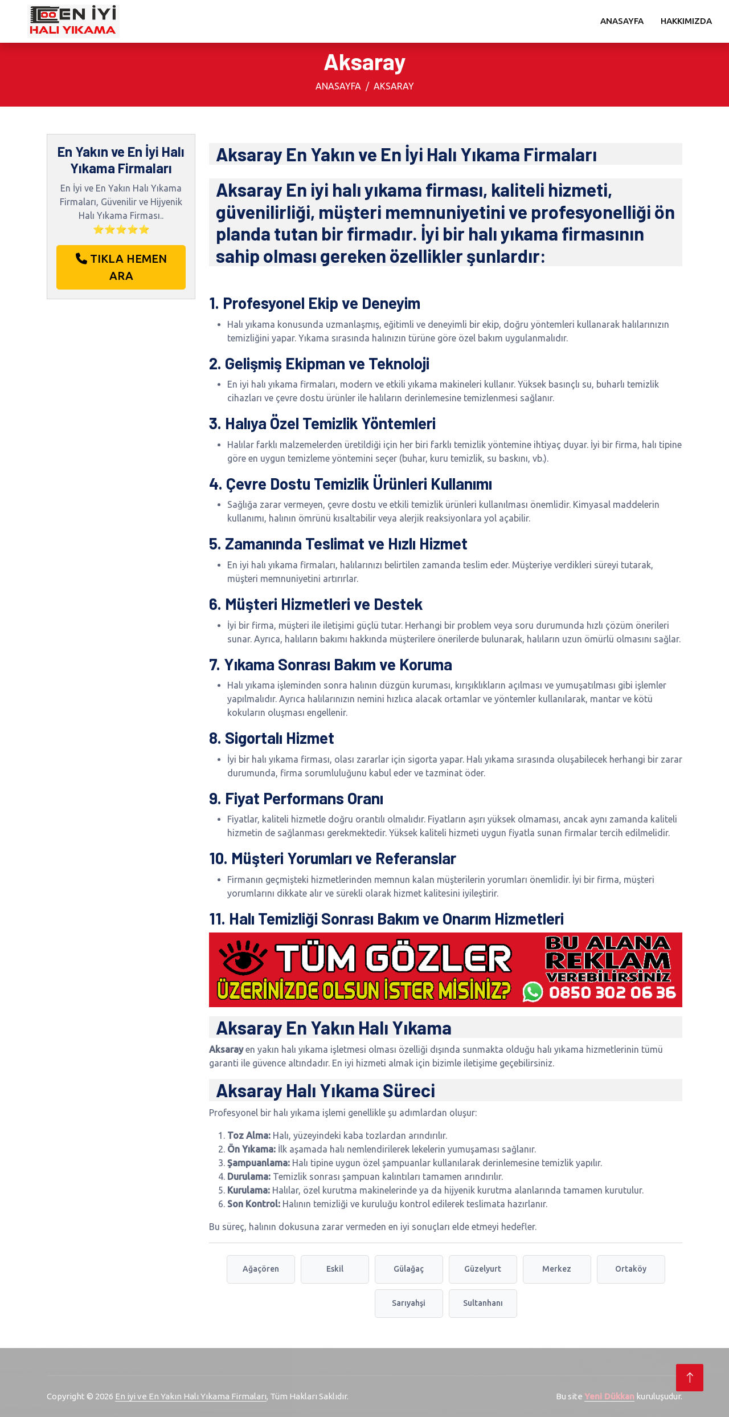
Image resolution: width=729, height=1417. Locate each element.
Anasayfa (622, 21)
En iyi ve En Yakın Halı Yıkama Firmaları (191, 1396)
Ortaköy (630, 1268)
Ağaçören (261, 1268)
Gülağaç (409, 1268)
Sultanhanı (483, 1303)
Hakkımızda (686, 21)
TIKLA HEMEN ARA (121, 267)
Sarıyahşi (408, 1303)
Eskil (334, 1268)
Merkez (556, 1268)
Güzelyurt (482, 1268)
